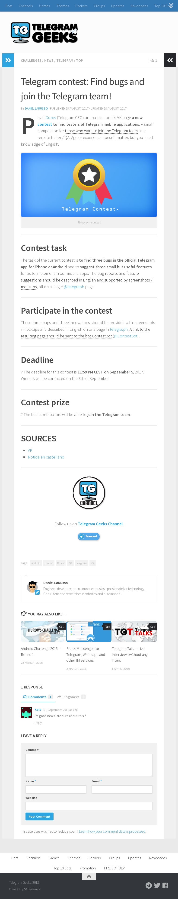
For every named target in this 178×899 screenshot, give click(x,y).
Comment (32, 750)
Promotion (87, 868)
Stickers (81, 5)
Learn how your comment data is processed (112, 831)
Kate (38, 710)
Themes (62, 5)
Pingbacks (71, 696)
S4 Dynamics (32, 889)
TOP (79, 60)
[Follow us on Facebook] (165, 885)
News (49, 60)
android (36, 563)
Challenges (31, 60)
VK (30, 450)
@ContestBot (125, 336)
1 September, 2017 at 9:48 (61, 710)
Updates (117, 5)
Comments (38, 696)
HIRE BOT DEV (114, 868)
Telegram (64, 60)
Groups (99, 5)
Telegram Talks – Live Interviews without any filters (129, 654)
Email (97, 781)
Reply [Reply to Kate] (38, 723)
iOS (70, 563)
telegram (81, 563)
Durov (51, 117)
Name (30, 781)
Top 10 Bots (163, 5)
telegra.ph (119, 329)
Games (44, 5)
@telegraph (74, 286)
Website (31, 798)
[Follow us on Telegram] (149, 885)
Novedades (139, 5)
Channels (26, 5)
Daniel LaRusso (36, 108)
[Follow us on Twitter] (157, 885)
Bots (9, 5)
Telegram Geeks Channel (100, 523)
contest (45, 124)
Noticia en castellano (46, 457)
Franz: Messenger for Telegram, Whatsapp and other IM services (85, 654)
